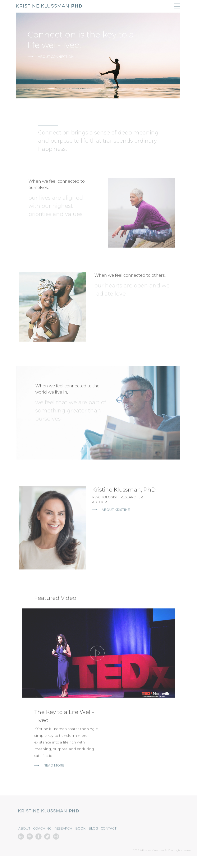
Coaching (42, 839)
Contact (108, 839)
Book (80, 839)
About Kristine (111, 520)
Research (63, 839)
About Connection (51, 57)
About (24, 839)
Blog (93, 839)
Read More (49, 775)
